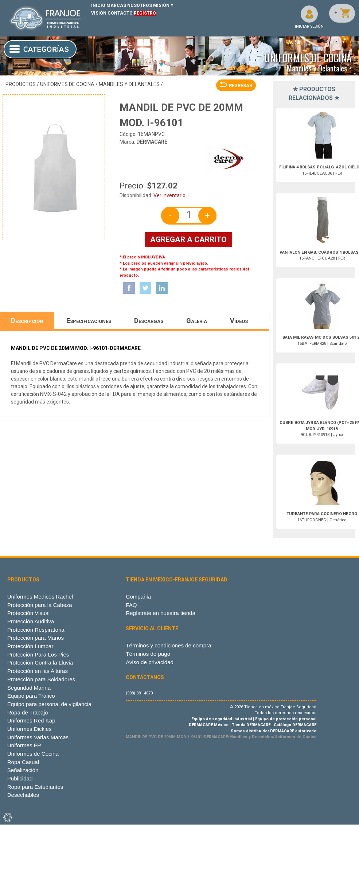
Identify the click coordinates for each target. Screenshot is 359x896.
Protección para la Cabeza (39, 605)
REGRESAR (236, 85)
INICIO (98, 5)
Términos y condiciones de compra (168, 645)
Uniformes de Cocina (67, 84)
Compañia (138, 596)
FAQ (131, 605)
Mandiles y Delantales (129, 84)
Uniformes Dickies (29, 729)
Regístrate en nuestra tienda (160, 613)
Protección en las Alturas (37, 671)
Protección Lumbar (30, 646)
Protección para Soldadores (41, 679)
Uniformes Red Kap (31, 720)
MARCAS (116, 5)
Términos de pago (148, 654)
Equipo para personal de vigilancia (49, 704)
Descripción (27, 320)
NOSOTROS (139, 5)
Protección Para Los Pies (38, 654)
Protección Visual (28, 613)
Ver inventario (169, 195)
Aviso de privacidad (149, 662)
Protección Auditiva (30, 621)
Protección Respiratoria (36, 630)
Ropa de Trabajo (27, 712)
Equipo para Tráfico (31, 696)
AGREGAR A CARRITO (188, 239)
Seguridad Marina (29, 688)
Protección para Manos (35, 638)
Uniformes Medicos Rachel (40, 596)
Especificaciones (88, 320)
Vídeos (239, 320)
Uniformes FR (24, 745)
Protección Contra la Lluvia (40, 662)
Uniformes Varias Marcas (38, 737)
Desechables (23, 795)
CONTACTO (120, 13)
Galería (196, 320)
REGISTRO (145, 13)
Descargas (148, 320)
